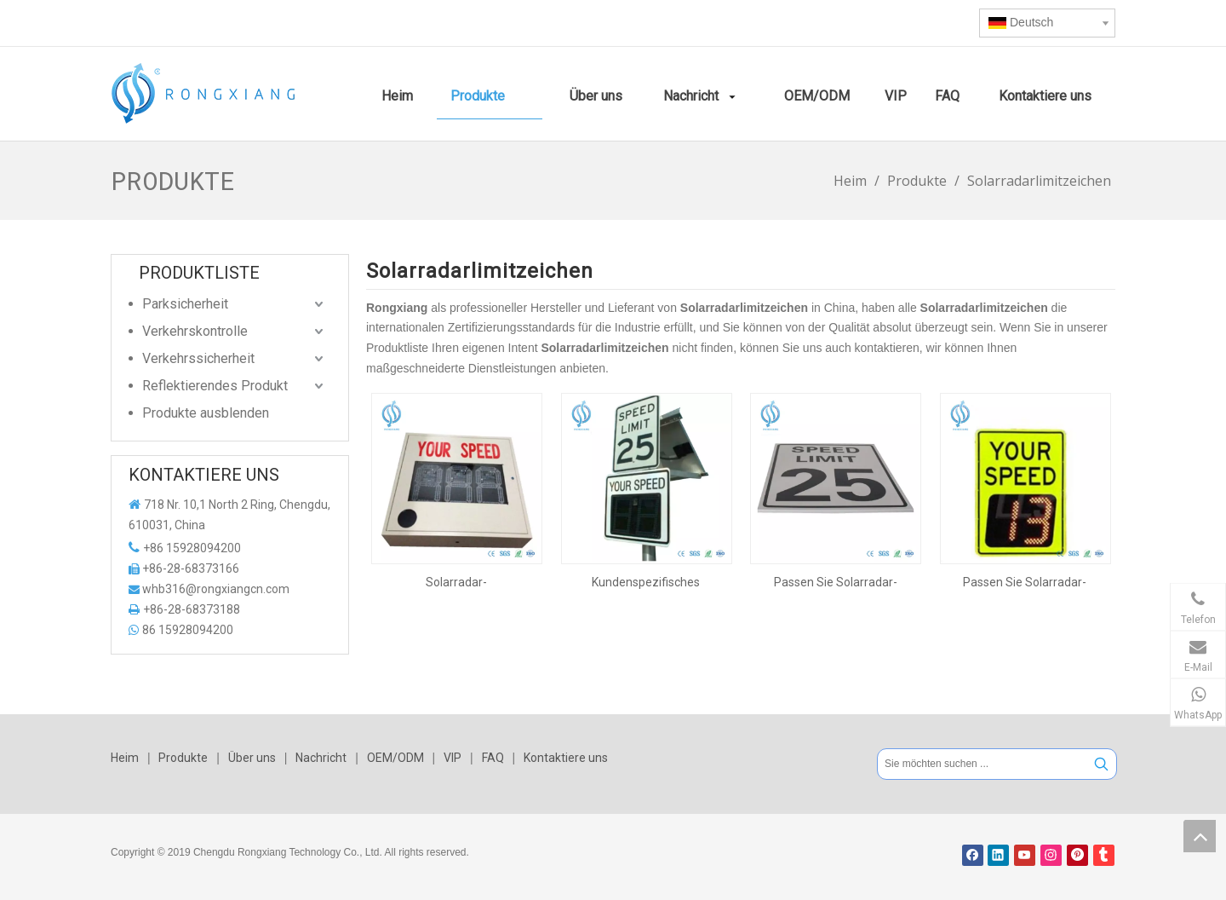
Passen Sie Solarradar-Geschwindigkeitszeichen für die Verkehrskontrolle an (835, 582)
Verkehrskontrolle (195, 331)
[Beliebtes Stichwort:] (1101, 764)
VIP (452, 757)
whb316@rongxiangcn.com (215, 589)
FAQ (493, 757)
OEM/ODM (395, 757)
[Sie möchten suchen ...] (982, 764)
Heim (125, 757)
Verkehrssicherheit (198, 358)
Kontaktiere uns (566, 757)
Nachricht (321, 757)
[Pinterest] (1077, 855)
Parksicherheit (185, 304)
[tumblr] (1103, 855)
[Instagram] (1051, 855)
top (1199, 836)
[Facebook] (972, 855)
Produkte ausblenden (205, 413)
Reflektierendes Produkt (215, 386)
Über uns (252, 757)
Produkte (183, 757)
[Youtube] (1024, 855)
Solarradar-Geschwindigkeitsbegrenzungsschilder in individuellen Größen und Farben (456, 582)
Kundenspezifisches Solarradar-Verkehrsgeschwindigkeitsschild (646, 582)
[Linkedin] (998, 855)
